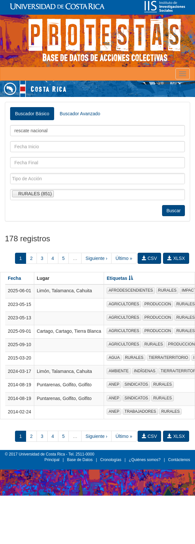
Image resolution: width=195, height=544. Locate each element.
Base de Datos (80, 459)
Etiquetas (120, 278)
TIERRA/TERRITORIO (168, 357)
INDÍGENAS (145, 371)
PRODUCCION (157, 304)
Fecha (14, 278)
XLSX (176, 258)
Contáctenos (179, 459)
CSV (149, 258)
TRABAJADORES (140, 411)
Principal (51, 459)
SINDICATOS (136, 384)
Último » (123, 258)
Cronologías (110, 459)
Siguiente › (96, 258)
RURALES (167, 290)
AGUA (114, 357)
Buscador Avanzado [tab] (80, 113)
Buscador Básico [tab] (32, 113)
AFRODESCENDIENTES (131, 290)
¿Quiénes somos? (144, 459)
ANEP (114, 384)
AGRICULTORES (124, 304)
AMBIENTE (118, 371)
